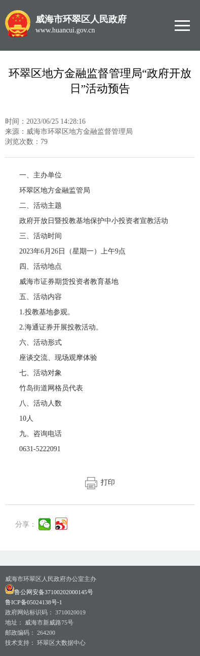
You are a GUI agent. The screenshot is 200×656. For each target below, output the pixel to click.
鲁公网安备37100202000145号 (49, 592)
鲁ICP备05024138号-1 (33, 602)
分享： (25, 524)
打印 (100, 482)
